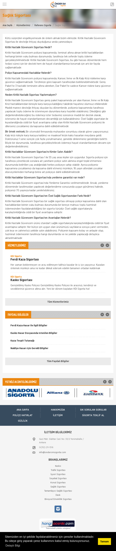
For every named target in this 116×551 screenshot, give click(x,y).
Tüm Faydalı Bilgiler (58, 361)
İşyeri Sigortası (58, 474)
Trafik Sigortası (58, 470)
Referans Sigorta (42, 25)
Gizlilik (23, 421)
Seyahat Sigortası (58, 478)
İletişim (58, 415)
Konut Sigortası (58, 483)
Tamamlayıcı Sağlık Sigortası (58, 491)
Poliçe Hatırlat (23, 415)
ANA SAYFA (23, 410)
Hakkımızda (58, 410)
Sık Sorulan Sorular (93, 410)
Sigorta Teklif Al (93, 415)
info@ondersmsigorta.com (52, 452)
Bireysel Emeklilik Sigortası (58, 499)
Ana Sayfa (7, 25)
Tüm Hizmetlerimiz (58, 302)
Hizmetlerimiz (23, 25)
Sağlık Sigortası (58, 487)
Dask (58, 495)
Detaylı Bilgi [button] (13, 545)
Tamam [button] (104, 541)
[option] (58, 263)
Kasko (58, 466)
